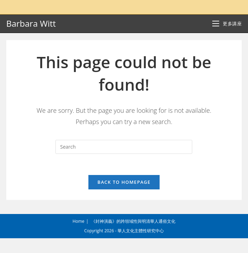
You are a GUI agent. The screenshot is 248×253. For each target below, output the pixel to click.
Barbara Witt (31, 23)
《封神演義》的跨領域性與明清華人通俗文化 (133, 236)
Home (79, 236)
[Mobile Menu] (227, 23)
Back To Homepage (124, 182)
